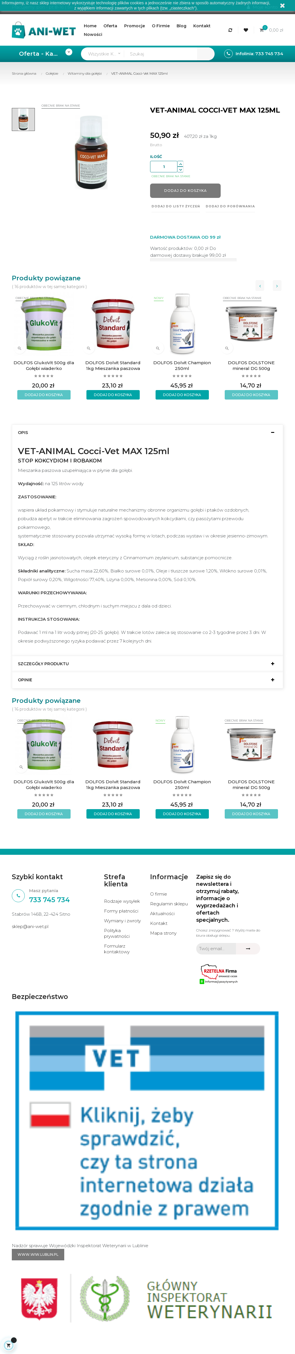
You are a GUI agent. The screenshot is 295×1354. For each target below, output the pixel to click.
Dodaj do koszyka (185, 190)
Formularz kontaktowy (117, 948)
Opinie (25, 680)
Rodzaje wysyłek (122, 901)
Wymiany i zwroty (122, 920)
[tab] (147, 433)
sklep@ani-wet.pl (30, 926)
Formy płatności (121, 911)
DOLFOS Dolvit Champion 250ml (182, 365)
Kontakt (158, 923)
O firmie (158, 894)
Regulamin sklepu (169, 903)
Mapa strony (163, 933)
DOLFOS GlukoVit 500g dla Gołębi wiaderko (44, 365)
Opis (23, 433)
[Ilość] (163, 166)
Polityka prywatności (117, 933)
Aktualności (162, 913)
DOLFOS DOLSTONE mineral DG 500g (251, 365)
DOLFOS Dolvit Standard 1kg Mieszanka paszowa (113, 365)
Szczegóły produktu (43, 664)
